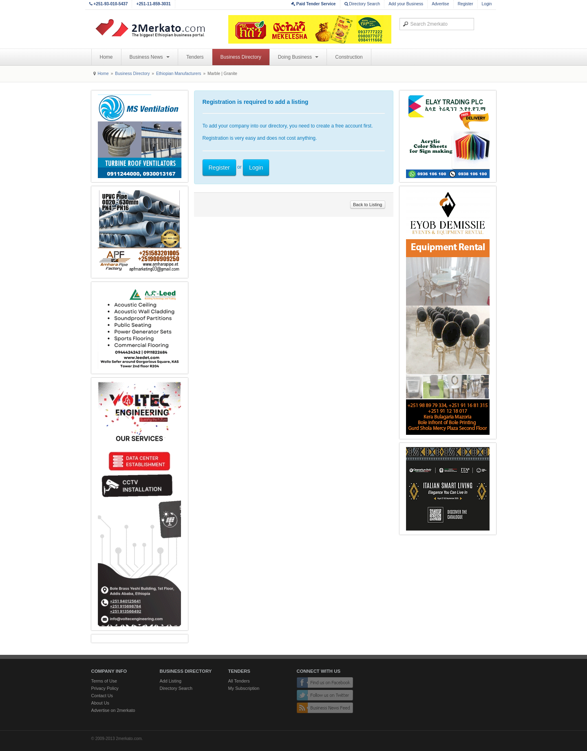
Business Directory (241, 57)
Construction (348, 57)
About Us (100, 702)
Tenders (195, 57)
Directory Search (362, 4)
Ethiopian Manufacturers (178, 73)
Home (106, 57)
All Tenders (239, 680)
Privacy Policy (105, 688)
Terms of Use (104, 680)
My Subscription (244, 688)
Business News (150, 57)
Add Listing (170, 680)
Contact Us (102, 695)
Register (465, 4)
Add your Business (405, 4)
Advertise (440, 4)
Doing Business (298, 57)
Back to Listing (367, 204)
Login (487, 4)
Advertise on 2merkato (113, 710)
